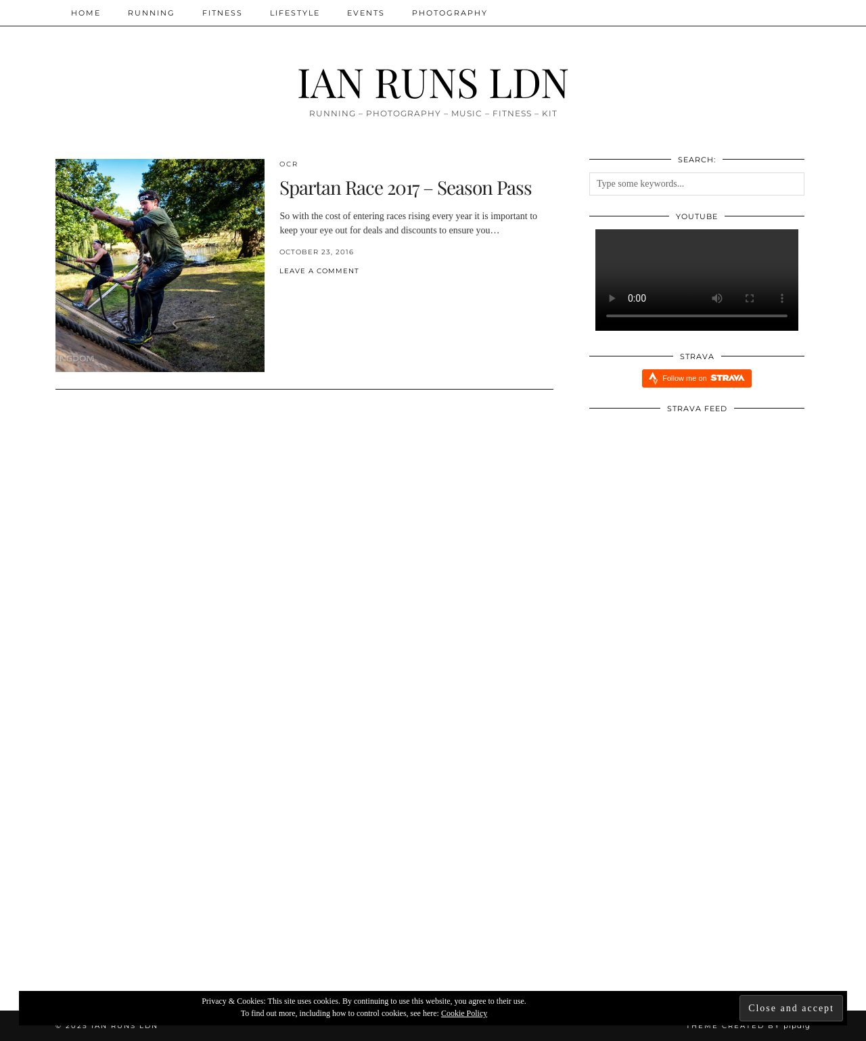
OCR (288, 164)
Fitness (222, 13)
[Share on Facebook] (282, 293)
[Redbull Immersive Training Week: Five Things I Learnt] (182, 866)
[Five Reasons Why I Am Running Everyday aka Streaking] (433, 866)
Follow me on (703, 377)
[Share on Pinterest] (296, 293)
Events (366, 13)
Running (151, 13)
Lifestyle (295, 13)
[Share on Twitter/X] (289, 293)
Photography (450, 13)
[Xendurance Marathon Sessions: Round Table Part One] (685, 866)
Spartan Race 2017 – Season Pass (405, 187)
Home (86, 13)
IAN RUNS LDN (433, 81)
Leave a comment (319, 271)
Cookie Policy (464, 1013)
